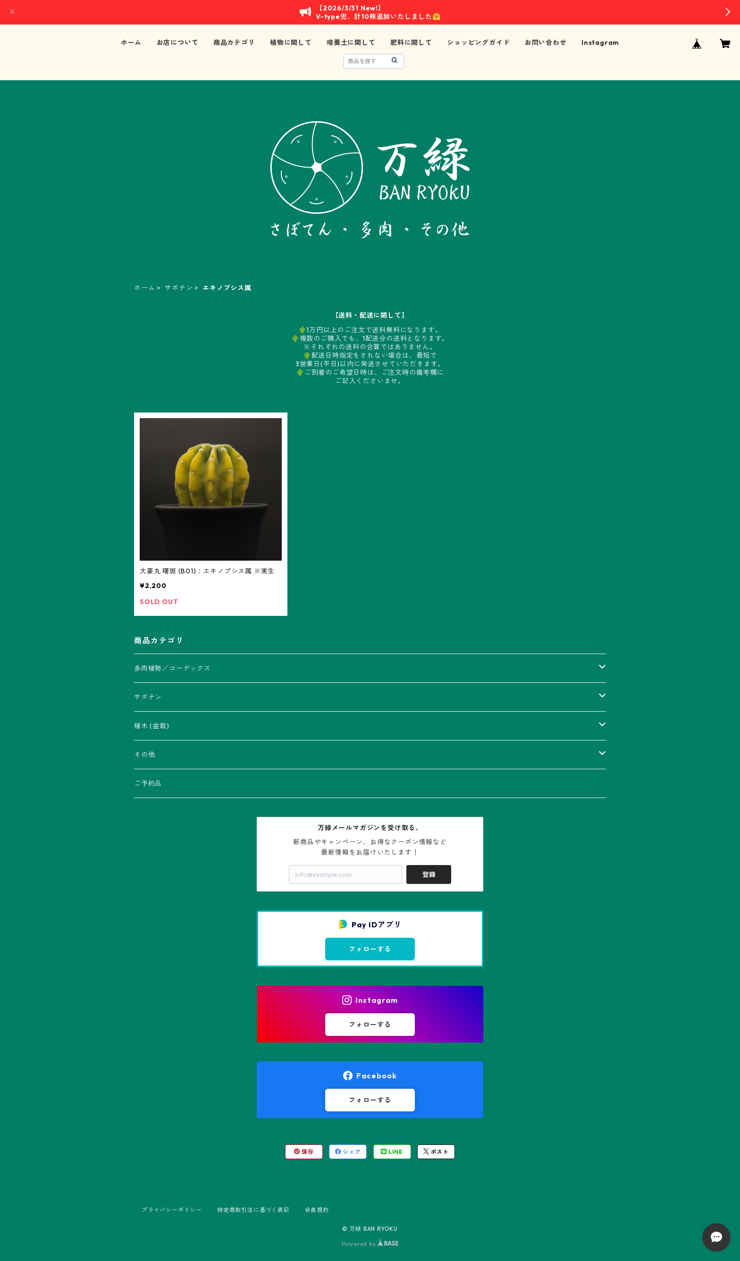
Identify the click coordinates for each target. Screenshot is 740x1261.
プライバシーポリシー (172, 1209)
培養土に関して (351, 42)
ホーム (131, 42)
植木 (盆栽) (151, 726)
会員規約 (317, 1209)
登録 (429, 874)
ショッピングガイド (478, 42)
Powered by (370, 1243)
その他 (144, 754)
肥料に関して (411, 42)
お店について (178, 42)
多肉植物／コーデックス (172, 668)
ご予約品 (148, 783)
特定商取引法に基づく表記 (253, 1209)
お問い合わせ (546, 42)
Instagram (600, 42)
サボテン (179, 288)
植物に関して (291, 42)
